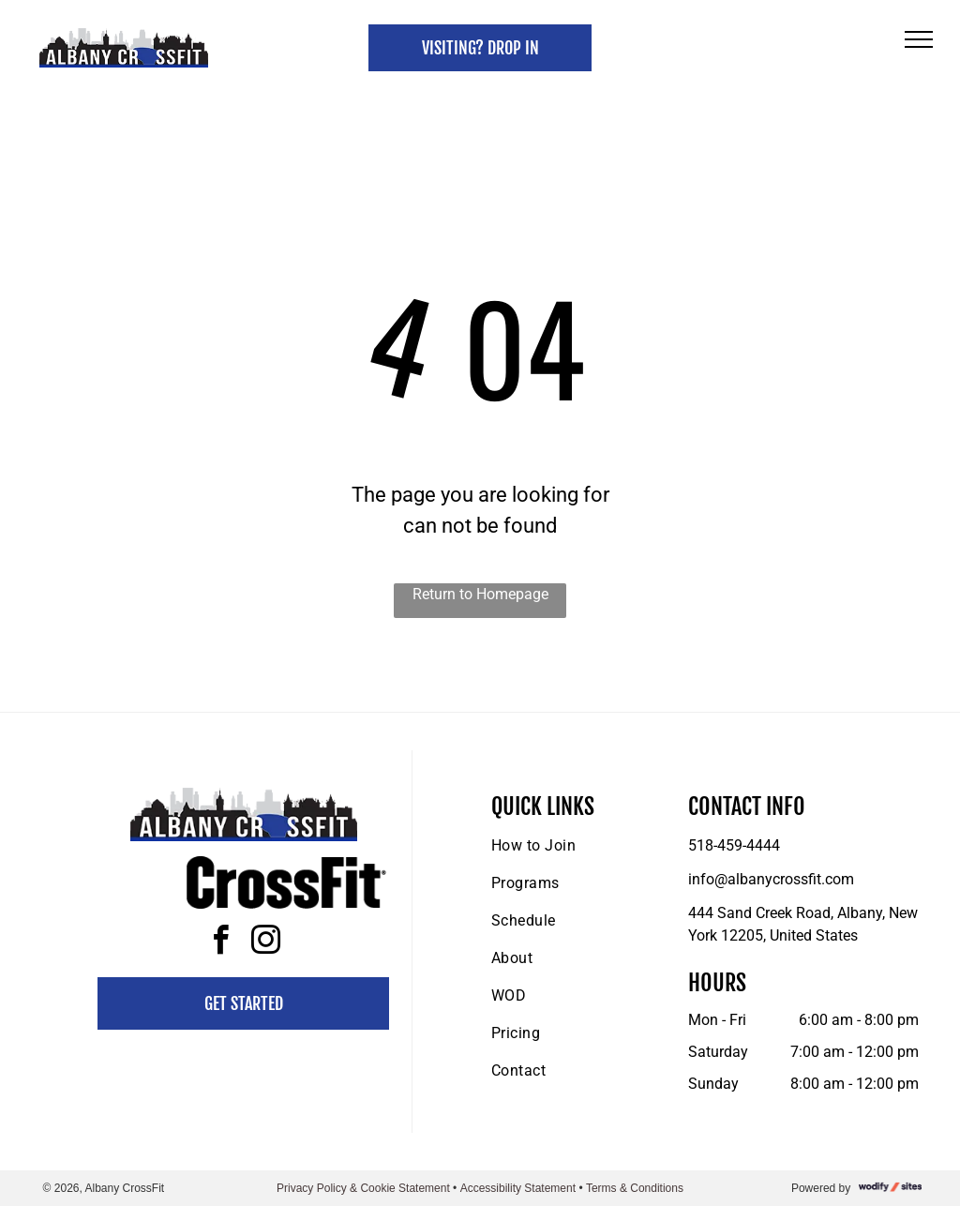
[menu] (918, 39)
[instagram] (266, 943)
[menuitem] (567, 846)
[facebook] (221, 943)
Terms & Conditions (634, 1188)
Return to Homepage (480, 594)
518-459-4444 (734, 845)
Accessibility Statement (518, 1188)
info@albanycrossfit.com (771, 879)
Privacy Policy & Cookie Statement (363, 1188)
